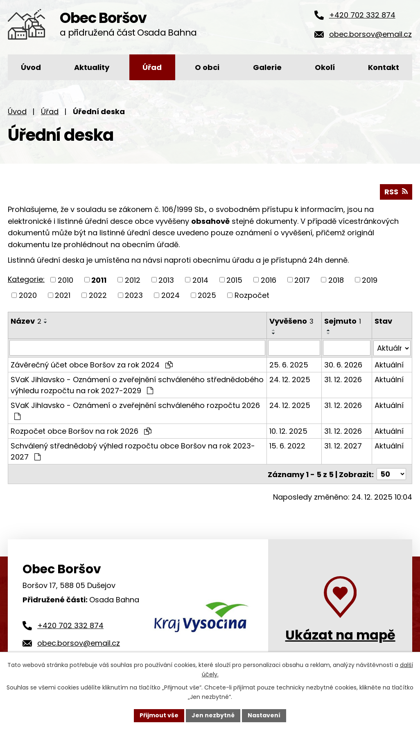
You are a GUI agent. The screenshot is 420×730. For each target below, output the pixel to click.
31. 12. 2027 (343, 445)
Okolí (325, 67)
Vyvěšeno (291, 321)
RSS (396, 192)
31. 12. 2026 (343, 379)
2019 (369, 280)
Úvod (31, 67)
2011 (98, 280)
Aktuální (389, 364)
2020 (28, 295)
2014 (200, 280)
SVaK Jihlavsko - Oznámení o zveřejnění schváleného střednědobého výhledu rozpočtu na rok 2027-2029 (137, 384)
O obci (207, 67)
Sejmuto (343, 321)
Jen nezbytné (213, 715)
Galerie (267, 67)
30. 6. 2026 (344, 364)
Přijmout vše (159, 715)
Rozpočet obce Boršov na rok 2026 (81, 431)
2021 (62, 295)
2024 (170, 295)
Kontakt (383, 67)
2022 (98, 295)
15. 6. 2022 (287, 445)
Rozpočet (252, 295)
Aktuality (91, 67)
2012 (132, 280)
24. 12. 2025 (289, 379)
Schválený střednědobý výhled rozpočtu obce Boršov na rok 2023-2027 (133, 451)
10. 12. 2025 (288, 431)
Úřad (152, 67)
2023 (134, 295)
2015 (234, 280)
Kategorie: (26, 279)
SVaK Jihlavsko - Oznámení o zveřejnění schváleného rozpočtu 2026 (135, 410)
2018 (336, 280)
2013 (166, 280)
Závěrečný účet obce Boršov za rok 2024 (92, 364)
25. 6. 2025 (288, 364)
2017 (302, 280)
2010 (65, 280)
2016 (268, 280)
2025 (207, 295)
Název (26, 321)
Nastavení (264, 715)
